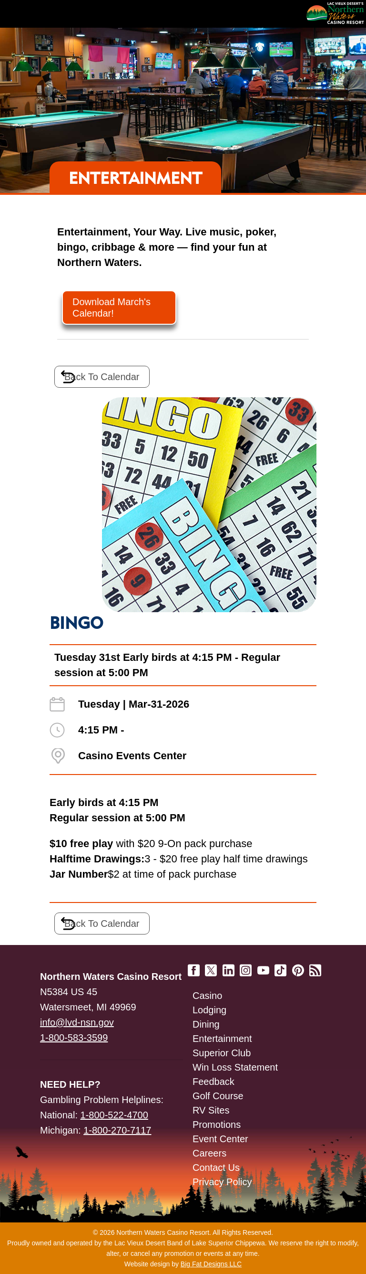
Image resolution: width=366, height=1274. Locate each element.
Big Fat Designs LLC (211, 1264)
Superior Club (222, 1053)
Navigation (28, 13)
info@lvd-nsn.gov (77, 1022)
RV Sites (211, 1110)
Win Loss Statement (235, 1067)
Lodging (209, 1010)
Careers (209, 1153)
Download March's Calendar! (111, 307)
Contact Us (216, 1167)
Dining (206, 1024)
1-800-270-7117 (117, 1130)
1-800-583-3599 (74, 1037)
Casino (207, 995)
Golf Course (218, 1096)
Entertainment (222, 1038)
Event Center (220, 1139)
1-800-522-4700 (114, 1115)
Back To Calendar (102, 377)
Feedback (213, 1081)
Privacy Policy (222, 1182)
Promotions (217, 1124)
